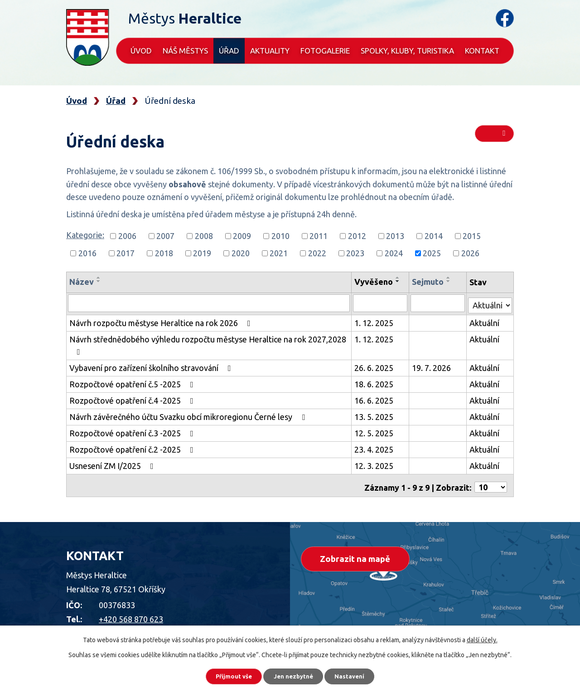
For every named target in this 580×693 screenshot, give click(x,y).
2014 (434, 235)
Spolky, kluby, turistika (407, 50)
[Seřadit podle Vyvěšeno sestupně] (399, 281)
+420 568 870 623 (131, 613)
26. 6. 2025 (375, 366)
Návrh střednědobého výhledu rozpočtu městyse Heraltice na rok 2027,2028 (207, 343)
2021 (279, 253)
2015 (472, 235)
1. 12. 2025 (375, 321)
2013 (395, 235)
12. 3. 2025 (375, 464)
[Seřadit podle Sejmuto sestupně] (450, 281)
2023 (355, 253)
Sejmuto (429, 281)
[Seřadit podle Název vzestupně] (99, 277)
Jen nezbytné (294, 674)
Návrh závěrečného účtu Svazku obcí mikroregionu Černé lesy (189, 415)
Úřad (229, 50)
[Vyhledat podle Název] (209, 303)
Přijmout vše (226, 674)
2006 (127, 235)
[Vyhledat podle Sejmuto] (439, 303)
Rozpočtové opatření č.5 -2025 (133, 382)
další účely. (482, 637)
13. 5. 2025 (375, 415)
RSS (494, 137)
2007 (165, 235)
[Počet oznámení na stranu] (490, 482)
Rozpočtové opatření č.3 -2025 (133, 431)
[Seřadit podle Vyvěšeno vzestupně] (399, 277)
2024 (394, 253)
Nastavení (358, 674)
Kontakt (482, 50)
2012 (357, 235)
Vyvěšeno (375, 281)
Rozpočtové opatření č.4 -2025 (133, 398)
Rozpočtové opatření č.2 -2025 (133, 447)
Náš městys (185, 50)
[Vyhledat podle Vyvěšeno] (381, 303)
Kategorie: (85, 234)
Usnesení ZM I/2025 (113, 464)
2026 (470, 253)
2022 (317, 253)
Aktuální (485, 321)
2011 (318, 235)
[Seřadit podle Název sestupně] (99, 281)
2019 (202, 253)
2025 (432, 253)
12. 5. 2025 (375, 431)
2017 (125, 253)
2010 (280, 235)
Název (81, 281)
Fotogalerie (325, 50)
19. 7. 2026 (432, 366)
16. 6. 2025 (375, 398)
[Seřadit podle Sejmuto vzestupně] (450, 277)
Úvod (141, 50)
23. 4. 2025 (375, 447)
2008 (204, 235)
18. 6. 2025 (375, 382)
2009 (242, 235)
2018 (164, 253)
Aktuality (270, 50)
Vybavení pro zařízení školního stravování (152, 366)
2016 (87, 253)
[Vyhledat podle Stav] (490, 301)
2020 (241, 253)
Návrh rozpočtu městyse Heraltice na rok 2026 (161, 321)
